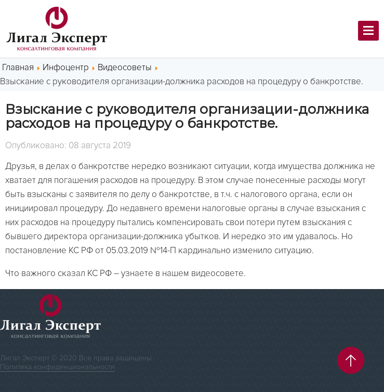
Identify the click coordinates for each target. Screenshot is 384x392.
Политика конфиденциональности (57, 366)
